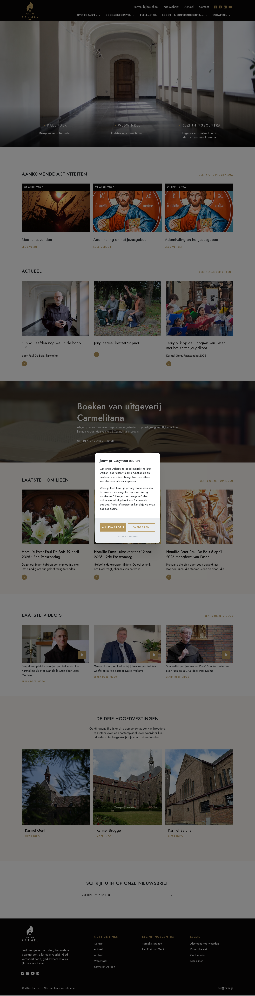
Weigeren (141, 527)
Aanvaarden (113, 527)
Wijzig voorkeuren (128, 536)
